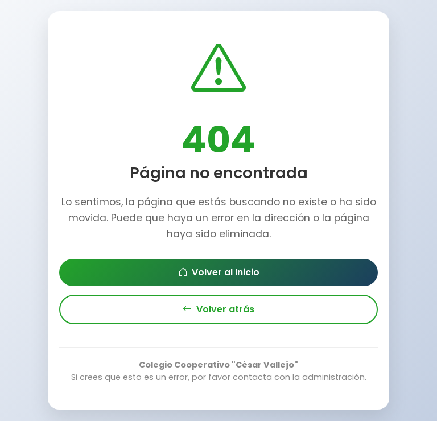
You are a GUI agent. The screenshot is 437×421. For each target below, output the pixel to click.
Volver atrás (218, 309)
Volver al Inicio (218, 272)
